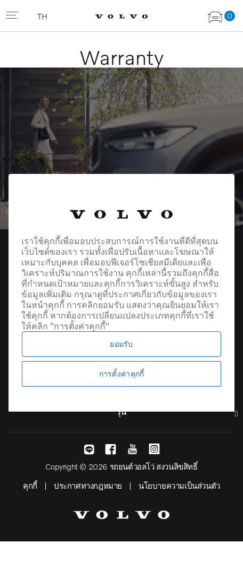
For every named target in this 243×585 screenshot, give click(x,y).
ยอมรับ (121, 343)
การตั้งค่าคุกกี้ (121, 373)
